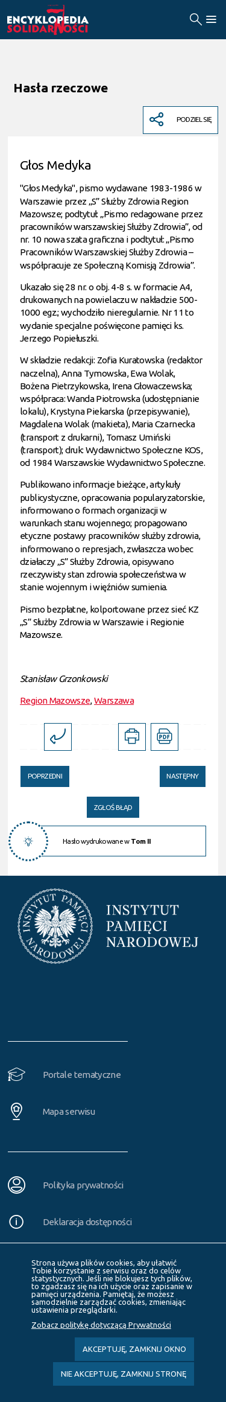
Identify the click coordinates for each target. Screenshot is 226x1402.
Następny (179, 773)
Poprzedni (41, 773)
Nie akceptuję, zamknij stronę (123, 1373)
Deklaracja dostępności (87, 1222)
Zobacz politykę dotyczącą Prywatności (101, 1325)
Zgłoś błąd (113, 807)
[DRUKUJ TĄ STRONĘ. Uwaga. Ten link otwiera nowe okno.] (132, 737)
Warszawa (114, 700)
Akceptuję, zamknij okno (134, 1349)
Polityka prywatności (83, 1185)
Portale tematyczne (82, 1074)
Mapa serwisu (69, 1111)
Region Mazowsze (55, 700)
